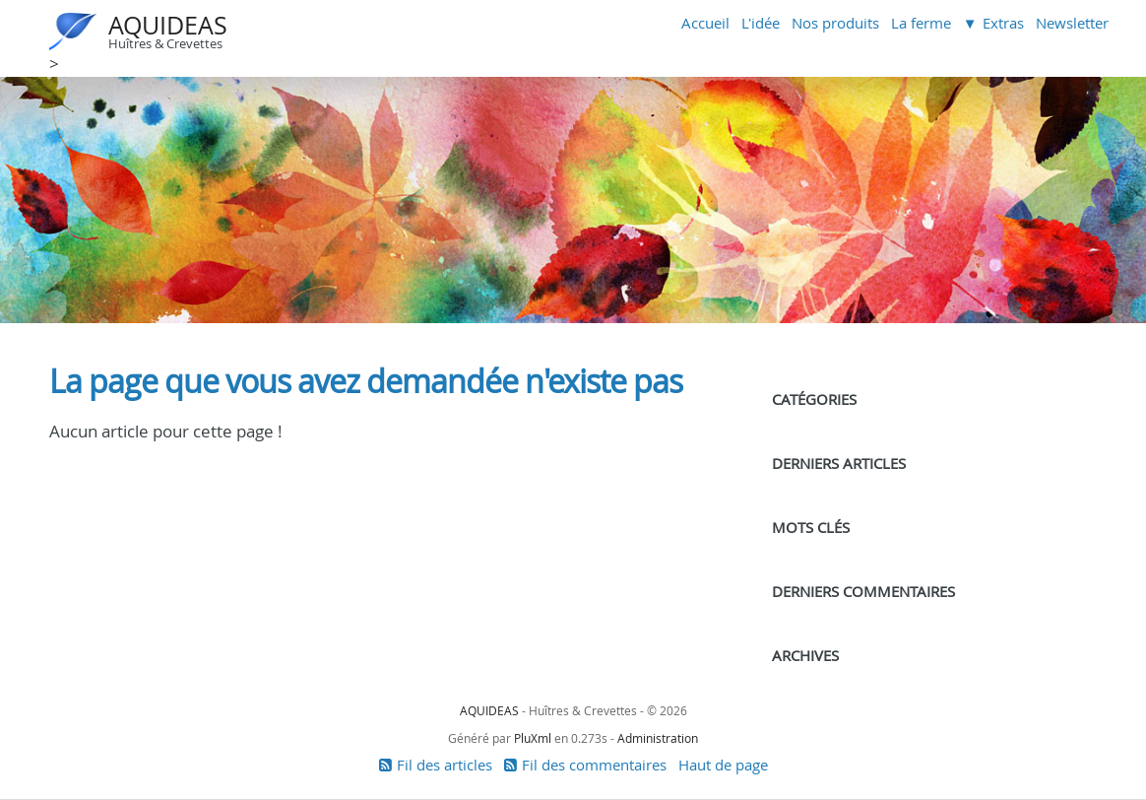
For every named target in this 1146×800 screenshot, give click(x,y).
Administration (657, 738)
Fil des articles (444, 764)
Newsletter (1072, 23)
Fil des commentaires (594, 764)
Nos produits (835, 23)
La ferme (921, 23)
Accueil (705, 23)
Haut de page (723, 764)
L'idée (760, 23)
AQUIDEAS (167, 25)
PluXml (532, 738)
